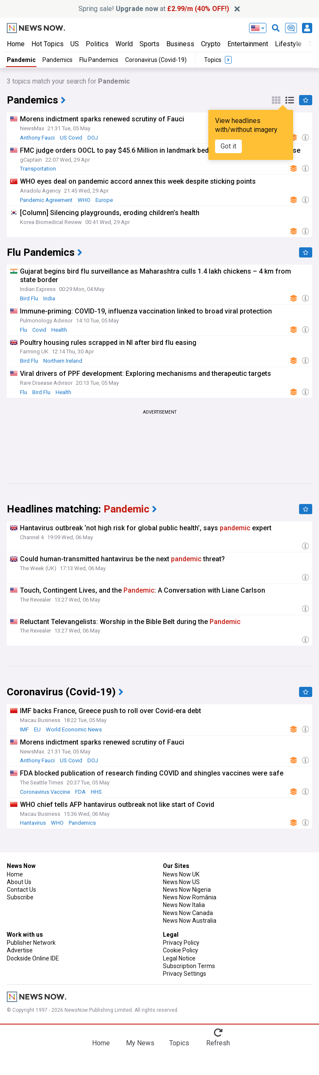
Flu (23, 330)
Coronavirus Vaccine (45, 792)
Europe (104, 200)
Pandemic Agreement (46, 200)
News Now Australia (189, 920)
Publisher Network (31, 942)
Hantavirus (33, 823)
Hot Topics (47, 44)
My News (140, 1043)
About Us (19, 882)
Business (180, 44)
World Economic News (74, 729)
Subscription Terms (189, 966)
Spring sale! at (153, 9)
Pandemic (21, 59)
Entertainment (247, 44)
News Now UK (181, 874)
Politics (97, 44)
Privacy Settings (184, 973)
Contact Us (21, 889)
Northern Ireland (62, 361)
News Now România (189, 897)
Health (59, 330)
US (74, 44)
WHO (84, 200)
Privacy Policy (181, 942)
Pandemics (57, 59)
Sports (150, 44)
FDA (80, 792)
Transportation (38, 168)
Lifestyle (288, 44)
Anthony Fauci (37, 137)
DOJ (92, 137)
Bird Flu (29, 298)
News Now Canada (188, 913)
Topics (179, 1043)
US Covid (71, 137)
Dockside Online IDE (33, 958)
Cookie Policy (180, 950)
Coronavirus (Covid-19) (156, 59)
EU (37, 729)
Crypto (211, 44)
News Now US (181, 882)
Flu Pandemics (98, 59)
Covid (39, 330)
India (49, 298)
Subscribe (20, 897)
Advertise (20, 950)
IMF (24, 729)
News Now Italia (184, 904)
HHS (96, 792)
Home (16, 44)
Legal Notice (179, 958)
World (124, 44)
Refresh (218, 1043)
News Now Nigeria (187, 889)
